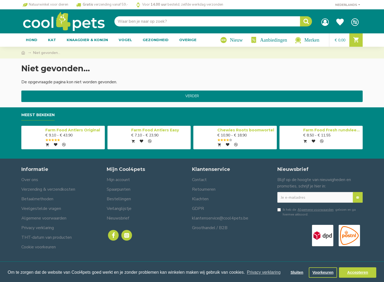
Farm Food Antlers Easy (155, 130)
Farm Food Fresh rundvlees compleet (332, 130)
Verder (192, 96)
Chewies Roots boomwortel (245, 130)
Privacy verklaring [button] (264, 272)
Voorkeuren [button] (323, 272)
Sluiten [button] (296, 272)
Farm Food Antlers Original (72, 130)
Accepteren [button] (357, 272)
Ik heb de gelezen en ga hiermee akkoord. (316, 212)
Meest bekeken (38, 115)
